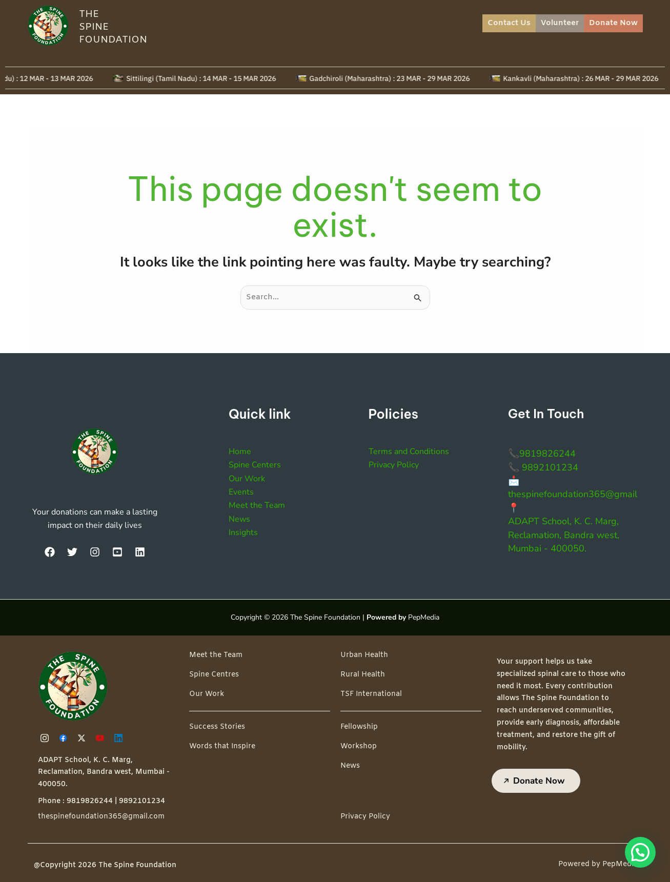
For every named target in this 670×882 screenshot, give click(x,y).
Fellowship (359, 727)
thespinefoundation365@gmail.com (101, 817)
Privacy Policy (394, 464)
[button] (640, 852)
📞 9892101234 (543, 467)
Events (241, 492)
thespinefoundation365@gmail (572, 494)
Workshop (358, 746)
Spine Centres (214, 675)
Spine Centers (255, 464)
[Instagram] (95, 552)
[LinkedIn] (140, 552)
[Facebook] (50, 552)
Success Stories (217, 727)
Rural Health (362, 675)
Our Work (247, 478)
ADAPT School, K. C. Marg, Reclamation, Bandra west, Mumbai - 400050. (563, 535)
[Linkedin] (120, 738)
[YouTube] (117, 552)
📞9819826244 (542, 453)
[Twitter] (72, 552)
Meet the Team (257, 505)
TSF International (371, 694)
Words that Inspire (222, 746)
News (239, 519)
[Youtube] (101, 738)
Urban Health (364, 655)
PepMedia (423, 617)
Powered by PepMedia (598, 864)
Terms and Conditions (409, 451)
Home (240, 451)
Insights (243, 532)
